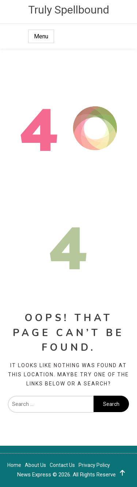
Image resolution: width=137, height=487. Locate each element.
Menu (41, 36)
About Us (35, 465)
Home (14, 465)
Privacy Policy (94, 465)
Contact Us (62, 465)
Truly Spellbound (68, 9)
